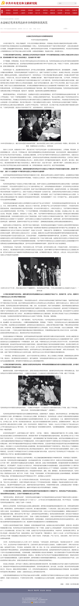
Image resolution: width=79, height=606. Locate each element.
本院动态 (8, 13)
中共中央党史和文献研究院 (6, 19)
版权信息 (48, 590)
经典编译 (30, 10)
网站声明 (36, 590)
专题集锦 (74, 13)
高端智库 (59, 13)
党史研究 (15, 13)
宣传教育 (37, 10)
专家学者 (45, 10)
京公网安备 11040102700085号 (38, 602)
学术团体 (45, 13)
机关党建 (59, 10)
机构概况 (8, 10)
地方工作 (37, 13)
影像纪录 (74, 10)
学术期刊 (67, 10)
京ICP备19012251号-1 (26, 602)
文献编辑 (22, 10)
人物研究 (22, 13)
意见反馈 (42, 590)
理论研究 (15, 10)
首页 (2, 12)
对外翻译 (30, 13)
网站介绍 (30, 590)
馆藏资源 (52, 13)
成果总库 (52, 10)
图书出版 (67, 13)
